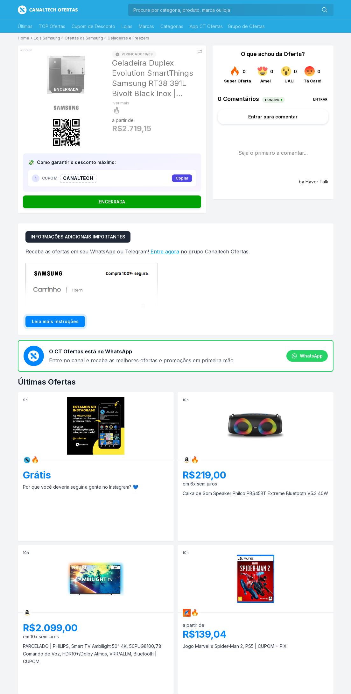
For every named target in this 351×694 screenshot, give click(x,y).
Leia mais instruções (55, 321)
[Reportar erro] (200, 52)
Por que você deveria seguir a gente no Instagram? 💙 (80, 487)
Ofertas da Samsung (84, 38)
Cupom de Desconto (93, 26)
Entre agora (165, 251)
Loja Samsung (47, 38)
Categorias (171, 26)
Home (23, 38)
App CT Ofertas (206, 26)
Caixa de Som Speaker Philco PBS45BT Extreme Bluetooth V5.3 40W (255, 493)
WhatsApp (307, 356)
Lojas (127, 26)
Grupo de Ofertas (246, 26)
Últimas (25, 26)
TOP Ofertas (52, 26)
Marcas (146, 26)
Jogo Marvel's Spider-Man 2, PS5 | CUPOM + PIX (235, 646)
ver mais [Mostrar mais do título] (121, 103)
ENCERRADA (112, 201)
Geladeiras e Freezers (128, 38)
